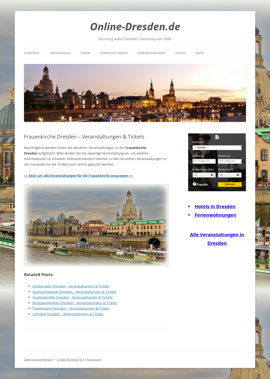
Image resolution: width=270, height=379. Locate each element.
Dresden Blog (60, 53)
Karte (200, 53)
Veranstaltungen (114, 53)
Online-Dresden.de (135, 26)
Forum (85, 53)
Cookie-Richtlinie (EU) (70, 359)
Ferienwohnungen (151, 53)
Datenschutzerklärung (38, 359)
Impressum (94, 359)
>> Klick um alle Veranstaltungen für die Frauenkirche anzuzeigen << (78, 175)
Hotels (180, 53)
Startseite (32, 53)
